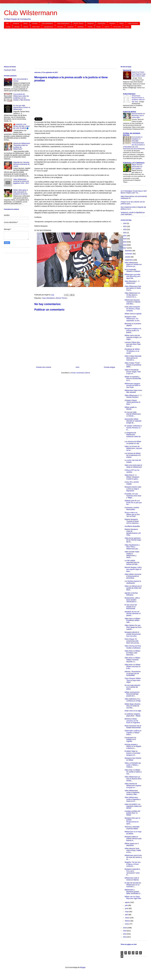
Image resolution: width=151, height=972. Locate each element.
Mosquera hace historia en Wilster (133, 759)
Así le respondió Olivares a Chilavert (132, 270)
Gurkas (8, 27)
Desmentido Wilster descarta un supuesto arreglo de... (133, 421)
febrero (127, 921)
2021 (125, 236)
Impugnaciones (48, 27)
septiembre (129, 260)
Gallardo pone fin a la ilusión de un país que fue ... (133, 502)
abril (126, 915)
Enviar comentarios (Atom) (80, 373)
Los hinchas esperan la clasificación (133, 582)
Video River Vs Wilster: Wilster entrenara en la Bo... (133, 666)
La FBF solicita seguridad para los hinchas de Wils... (132, 562)
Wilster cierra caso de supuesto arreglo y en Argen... (133, 337)
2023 (125, 229)
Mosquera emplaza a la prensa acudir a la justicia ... (133, 330)
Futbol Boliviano (129, 94)
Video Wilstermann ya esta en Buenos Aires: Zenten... (133, 779)
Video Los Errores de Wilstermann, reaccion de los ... (133, 448)
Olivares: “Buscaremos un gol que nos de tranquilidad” (133, 673)
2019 (125, 242)
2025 (125, 223)
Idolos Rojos (36, 27)
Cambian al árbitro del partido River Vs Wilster (132, 813)
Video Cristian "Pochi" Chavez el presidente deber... (133, 365)
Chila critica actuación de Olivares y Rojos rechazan (132, 309)
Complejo (35, 23)
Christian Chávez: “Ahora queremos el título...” (132, 402)
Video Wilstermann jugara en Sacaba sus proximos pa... (133, 264)
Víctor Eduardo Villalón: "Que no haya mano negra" (133, 680)
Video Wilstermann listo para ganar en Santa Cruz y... (133, 288)
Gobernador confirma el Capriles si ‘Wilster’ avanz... (133, 732)
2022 (125, 233)
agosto (127, 902)
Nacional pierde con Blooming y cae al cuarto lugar (138, 115)
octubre (128, 257)
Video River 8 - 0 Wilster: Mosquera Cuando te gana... (132, 477)
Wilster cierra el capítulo (133, 314)
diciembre (128, 251)
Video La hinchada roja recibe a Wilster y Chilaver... (133, 765)
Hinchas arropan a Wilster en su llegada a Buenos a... (133, 746)
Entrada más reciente (43, 367)
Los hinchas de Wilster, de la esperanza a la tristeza (133, 455)
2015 (125, 931)
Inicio (77, 367)
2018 (125, 245)
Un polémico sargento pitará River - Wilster (133, 715)
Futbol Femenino (133, 23)
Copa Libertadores (47, 23)
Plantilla (90, 27)
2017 (125, 248)
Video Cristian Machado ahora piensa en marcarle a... (133, 358)
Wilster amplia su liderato (131, 408)
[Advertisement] (71, 47)
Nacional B (127, 70)
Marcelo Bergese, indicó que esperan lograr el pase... (133, 569)
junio (127, 908)
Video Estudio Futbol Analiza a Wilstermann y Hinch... (132, 554)
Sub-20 (107, 27)
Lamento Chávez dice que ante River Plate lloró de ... (133, 344)
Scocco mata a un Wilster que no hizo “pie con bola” (132, 514)
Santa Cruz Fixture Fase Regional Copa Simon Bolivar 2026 (138, 74)
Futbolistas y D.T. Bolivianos (133, 163)
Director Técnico (78, 23)
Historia (26, 27)
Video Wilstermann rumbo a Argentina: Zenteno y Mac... (132, 792)
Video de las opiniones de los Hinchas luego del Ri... (133, 540)
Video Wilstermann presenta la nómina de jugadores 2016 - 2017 (21, 181)
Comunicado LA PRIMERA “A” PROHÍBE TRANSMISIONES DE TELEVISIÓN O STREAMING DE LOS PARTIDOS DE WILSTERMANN (134, 143)
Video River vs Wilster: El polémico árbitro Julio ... (133, 620)
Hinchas (17, 27)
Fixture (121, 23)
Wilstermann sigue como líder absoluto (133, 391)
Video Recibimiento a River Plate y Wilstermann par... (132, 547)
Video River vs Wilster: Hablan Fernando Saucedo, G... (133, 660)
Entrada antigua (109, 367)
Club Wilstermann (30, 13)
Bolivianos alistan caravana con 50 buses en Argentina (132, 721)
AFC (7, 23)
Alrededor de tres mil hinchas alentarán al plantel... (132, 613)
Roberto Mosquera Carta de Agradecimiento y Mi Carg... (133, 532)
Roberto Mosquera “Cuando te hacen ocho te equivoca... (132, 521)
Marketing (81, 27)
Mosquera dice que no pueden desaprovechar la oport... (132, 821)
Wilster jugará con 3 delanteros (132, 844)
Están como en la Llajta (133, 711)
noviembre (129, 254)
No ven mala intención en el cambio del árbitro (132, 687)
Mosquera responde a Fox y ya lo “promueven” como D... (132, 872)
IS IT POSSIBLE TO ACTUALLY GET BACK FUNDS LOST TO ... (134, 192)
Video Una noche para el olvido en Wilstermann (133, 466)
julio (126, 905)
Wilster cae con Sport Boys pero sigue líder (133, 897)
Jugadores (70, 27)
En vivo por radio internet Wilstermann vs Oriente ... (133, 414)
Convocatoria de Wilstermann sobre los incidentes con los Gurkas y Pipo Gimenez (21, 97)
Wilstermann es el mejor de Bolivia (133, 832)
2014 (125, 934)
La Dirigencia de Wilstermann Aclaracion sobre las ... (133, 435)
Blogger (82, 967)
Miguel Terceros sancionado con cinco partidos (137, 166)
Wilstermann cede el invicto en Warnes (132, 879)
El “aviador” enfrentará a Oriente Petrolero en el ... (133, 428)
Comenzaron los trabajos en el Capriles (130, 739)
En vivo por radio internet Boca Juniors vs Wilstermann (21, 107)
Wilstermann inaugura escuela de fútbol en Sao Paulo (132, 385)
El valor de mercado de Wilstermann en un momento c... (133, 885)
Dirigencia (91, 23)
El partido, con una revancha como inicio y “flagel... (133, 496)
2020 (125, 239)
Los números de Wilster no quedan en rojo (133, 442)
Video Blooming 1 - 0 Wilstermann (132, 282)
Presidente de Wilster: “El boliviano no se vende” (132, 351)
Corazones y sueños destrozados (132, 508)
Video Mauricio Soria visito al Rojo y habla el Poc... (133, 850)
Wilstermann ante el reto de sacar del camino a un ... (133, 857)
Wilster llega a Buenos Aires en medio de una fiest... (132, 706)
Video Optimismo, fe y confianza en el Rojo (133, 700)
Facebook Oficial (10, 70)
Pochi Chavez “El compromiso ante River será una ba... (132, 641)
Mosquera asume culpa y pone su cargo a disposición (133, 489)
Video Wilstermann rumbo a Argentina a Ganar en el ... (133, 799)
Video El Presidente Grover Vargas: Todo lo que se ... (133, 372)
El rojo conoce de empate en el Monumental (131, 607)
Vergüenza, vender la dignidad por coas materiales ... (133, 213)
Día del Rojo (101, 23)
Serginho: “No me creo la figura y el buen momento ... (133, 864)
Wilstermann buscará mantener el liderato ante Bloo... (132, 302)
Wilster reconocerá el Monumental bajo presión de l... (132, 694)
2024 (125, 226)
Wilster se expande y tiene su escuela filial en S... (133, 378)
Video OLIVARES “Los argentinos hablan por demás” (133, 806)
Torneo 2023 (117, 27)
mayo (127, 911)
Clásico (25, 23)
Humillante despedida (132, 526)
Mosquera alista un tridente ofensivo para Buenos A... (133, 838)
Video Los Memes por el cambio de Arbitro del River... (133, 588)
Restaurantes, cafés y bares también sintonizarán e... (132, 600)
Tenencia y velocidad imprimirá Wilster (132, 828)
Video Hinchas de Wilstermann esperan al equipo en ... (133, 785)
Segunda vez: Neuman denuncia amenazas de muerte (21, 164)
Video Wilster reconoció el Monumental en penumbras (133, 576)
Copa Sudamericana (63, 23)
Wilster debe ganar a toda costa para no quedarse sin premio (20, 192)
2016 (125, 928)
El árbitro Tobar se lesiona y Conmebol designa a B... (132, 753)
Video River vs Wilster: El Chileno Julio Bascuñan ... (133, 653)
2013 (125, 937)
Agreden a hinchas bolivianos (131, 594)
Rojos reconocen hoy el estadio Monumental (133, 727)
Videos (127, 27)
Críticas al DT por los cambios (132, 471)
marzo (127, 918)
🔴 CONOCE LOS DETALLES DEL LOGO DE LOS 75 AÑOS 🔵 (21, 126)
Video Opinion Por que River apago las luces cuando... (133, 627)
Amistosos (16, 23)
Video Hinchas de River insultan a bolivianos (133, 647)
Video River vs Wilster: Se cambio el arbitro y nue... (133, 772)
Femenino (112, 23)
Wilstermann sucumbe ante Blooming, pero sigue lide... (132, 276)
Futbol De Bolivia (129, 112)
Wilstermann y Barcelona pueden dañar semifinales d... (133, 891)
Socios (99, 27)
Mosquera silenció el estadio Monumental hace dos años (133, 634)
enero (127, 924)
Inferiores (60, 27)
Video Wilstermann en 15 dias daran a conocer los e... (132, 295)
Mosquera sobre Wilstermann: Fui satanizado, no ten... (133, 318)
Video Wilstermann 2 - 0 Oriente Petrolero (133, 396)
